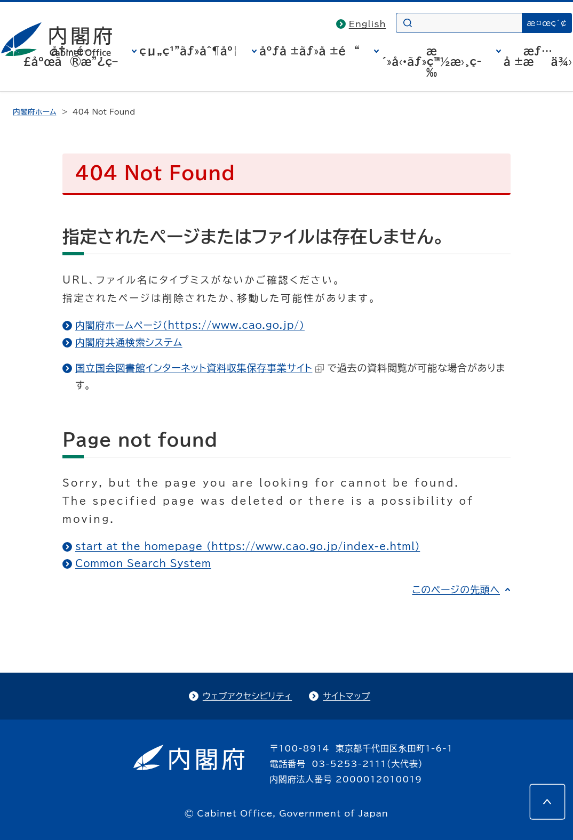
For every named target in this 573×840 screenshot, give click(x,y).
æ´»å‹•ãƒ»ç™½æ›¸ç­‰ (431, 61)
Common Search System (143, 563)
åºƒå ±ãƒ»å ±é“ (309, 50)
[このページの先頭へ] (547, 802)
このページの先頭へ (456, 589)
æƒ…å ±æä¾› (538, 56)
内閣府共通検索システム (128, 342)
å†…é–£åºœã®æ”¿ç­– (70, 56)
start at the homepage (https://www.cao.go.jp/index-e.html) (247, 546)
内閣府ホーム (34, 112)
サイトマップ (346, 696)
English (367, 24)
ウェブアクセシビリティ (247, 696)
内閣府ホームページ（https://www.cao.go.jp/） (190, 325)
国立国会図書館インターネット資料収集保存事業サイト (199, 368)
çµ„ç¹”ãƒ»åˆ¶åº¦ (188, 50)
